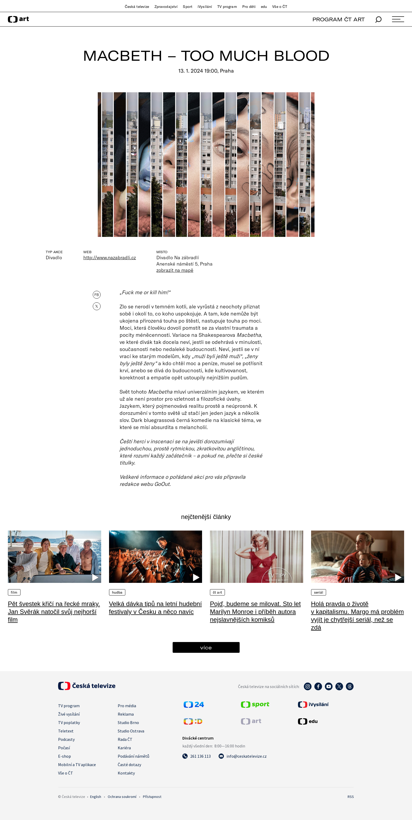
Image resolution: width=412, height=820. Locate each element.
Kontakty (126, 773)
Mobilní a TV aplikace (77, 764)
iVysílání (205, 6)
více (206, 647)
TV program (227, 6)
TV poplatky (69, 722)
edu (264, 6)
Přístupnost (152, 796)
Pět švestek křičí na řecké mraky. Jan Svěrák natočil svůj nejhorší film (54, 611)
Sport (187, 6)
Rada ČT (125, 739)
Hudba (117, 592)
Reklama (126, 714)
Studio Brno (128, 722)
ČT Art (217, 592)
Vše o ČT (279, 6)
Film (14, 592)
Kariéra (124, 747)
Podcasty (66, 739)
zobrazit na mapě (174, 270)
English (95, 796)
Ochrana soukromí (122, 796)
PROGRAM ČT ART (338, 19)
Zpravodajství (166, 6)
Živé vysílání (69, 714)
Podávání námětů (133, 756)
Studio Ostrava (131, 731)
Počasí (64, 747)
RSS (351, 796)
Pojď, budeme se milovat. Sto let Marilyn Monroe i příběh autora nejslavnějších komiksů (255, 611)
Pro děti (249, 6)
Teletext (66, 731)
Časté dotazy (129, 764)
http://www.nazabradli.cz (109, 257)
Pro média (127, 705)
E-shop (64, 756)
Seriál (318, 592)
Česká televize (137, 6)
